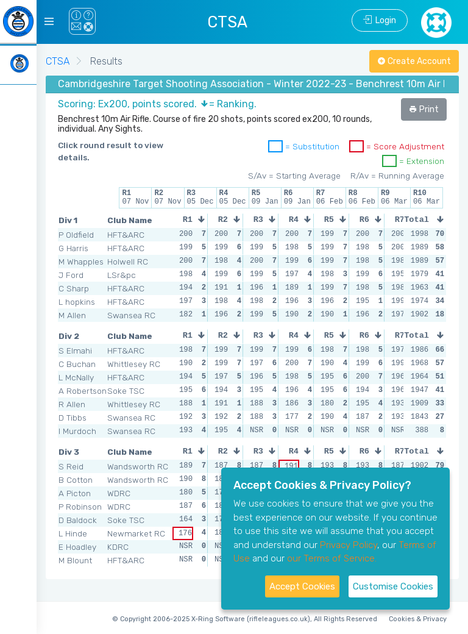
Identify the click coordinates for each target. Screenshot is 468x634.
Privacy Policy (348, 545)
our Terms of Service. (332, 558)
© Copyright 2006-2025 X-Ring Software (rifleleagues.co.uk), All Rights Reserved (244, 619)
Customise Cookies (393, 586)
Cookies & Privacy (418, 619)
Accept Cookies (302, 586)
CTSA (57, 61)
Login (379, 20)
